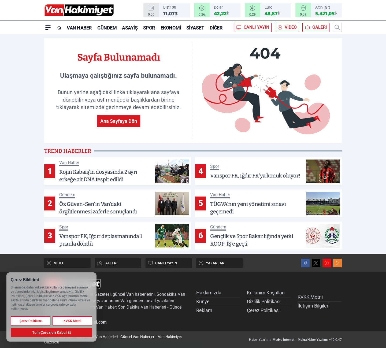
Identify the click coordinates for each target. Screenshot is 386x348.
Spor (149, 28)
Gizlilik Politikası (263, 301)
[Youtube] (326, 263)
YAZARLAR (211, 263)
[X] (316, 263)
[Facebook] (305, 263)
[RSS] (337, 263)
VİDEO (287, 27)
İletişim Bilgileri (313, 306)
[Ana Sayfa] (59, 27)
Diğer (216, 28)
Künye (203, 301)
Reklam (204, 310)
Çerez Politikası (263, 310)
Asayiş (130, 28)
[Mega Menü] (48, 27)
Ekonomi (171, 28)
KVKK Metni (310, 297)
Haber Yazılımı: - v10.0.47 (295, 340)
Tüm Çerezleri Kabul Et (51, 332)
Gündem (107, 28)
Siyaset (195, 28)
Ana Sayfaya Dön (118, 121)
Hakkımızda (208, 292)
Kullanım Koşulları (266, 292)
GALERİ (316, 27)
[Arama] (337, 27)
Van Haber (79, 28)
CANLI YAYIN (252, 27)
